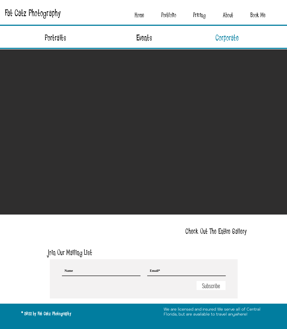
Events (144, 38)
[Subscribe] (211, 285)
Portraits (55, 38)
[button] (169, 15)
